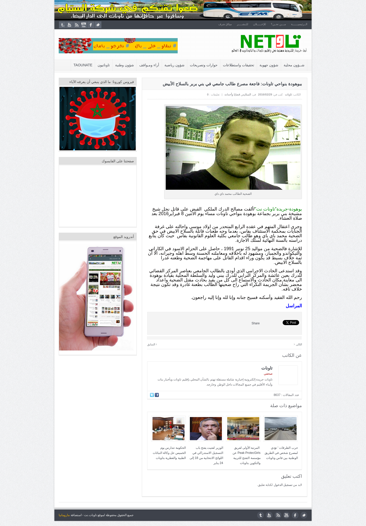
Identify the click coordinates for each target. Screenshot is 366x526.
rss (76, 24)
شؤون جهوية (269, 65)
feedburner (69, 24)
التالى (298, 344)
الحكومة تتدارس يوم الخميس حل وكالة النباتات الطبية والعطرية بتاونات (169, 453)
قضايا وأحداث (232, 94)
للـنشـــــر (242, 24)
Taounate (83, 65)
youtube (83, 24)
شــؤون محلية (294, 65)
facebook (90, 24)
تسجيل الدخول (283, 485)
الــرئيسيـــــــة (299, 24)
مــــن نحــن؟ (278, 24)
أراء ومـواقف (149, 65)
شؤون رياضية (175, 65)
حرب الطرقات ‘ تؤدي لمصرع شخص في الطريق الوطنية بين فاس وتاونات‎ (281, 453)
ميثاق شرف (225, 24)
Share (256, 323)
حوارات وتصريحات (204, 65)
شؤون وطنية (124, 65)
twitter (98, 24)
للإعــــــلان (259, 24)
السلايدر (246, 94)
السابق (152, 344)
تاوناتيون (104, 65)
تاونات (288, 94)
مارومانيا (64, 515)
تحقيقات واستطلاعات (238, 65)
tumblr (62, 24)
